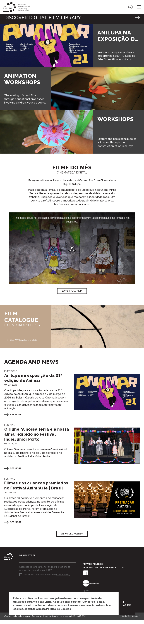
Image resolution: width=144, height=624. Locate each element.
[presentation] (46, 591)
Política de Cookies (58, 608)
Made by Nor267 (131, 620)
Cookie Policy (63, 578)
